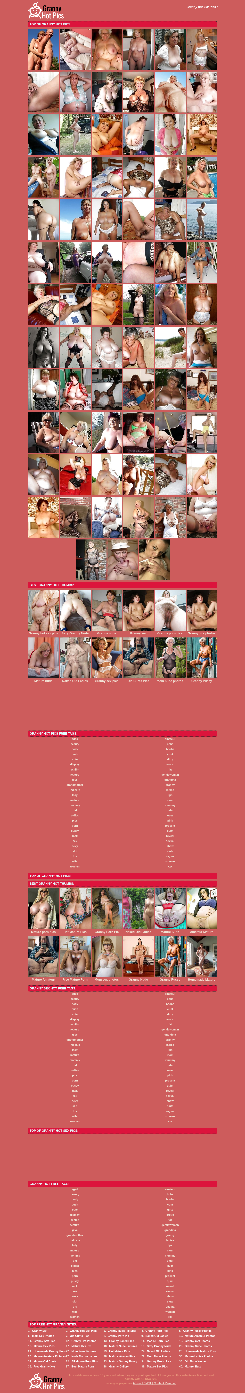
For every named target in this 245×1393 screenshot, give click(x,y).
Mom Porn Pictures (83, 1351)
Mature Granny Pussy (123, 1361)
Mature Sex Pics (44, 1346)
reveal (170, 835)
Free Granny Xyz (44, 1366)
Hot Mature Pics (119, 1351)
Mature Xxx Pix (81, 1346)
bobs (170, 744)
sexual (170, 841)
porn (75, 825)
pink (170, 820)
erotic (170, 764)
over (170, 815)
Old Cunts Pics (79, 1335)
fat (170, 769)
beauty (74, 744)
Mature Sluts (193, 1366)
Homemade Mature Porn (200, 1351)
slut (74, 851)
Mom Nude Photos (159, 1356)
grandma (170, 779)
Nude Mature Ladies (84, 1356)
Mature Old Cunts (45, 1361)
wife (74, 861)
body (75, 749)
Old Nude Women (196, 1361)
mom (170, 800)
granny (170, 784)
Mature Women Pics (122, 1356)
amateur (170, 739)
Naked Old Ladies (156, 1335)
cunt (170, 754)
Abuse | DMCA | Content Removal (154, 1383)
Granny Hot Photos (83, 1341)
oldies (75, 815)
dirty (170, 759)
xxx (170, 866)
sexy (75, 846)
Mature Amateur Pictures (50, 1356)
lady (75, 795)
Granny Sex (39, 1330)
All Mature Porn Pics (84, 1361)
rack (75, 835)
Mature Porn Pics (158, 1341)
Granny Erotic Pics (159, 1361)
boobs (170, 749)
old (75, 810)
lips (170, 795)
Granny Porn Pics (156, 1330)
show (170, 846)
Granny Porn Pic (118, 1335)
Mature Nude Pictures (123, 1346)
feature (74, 774)
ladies (170, 790)
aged (75, 739)
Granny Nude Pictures (122, 1330)
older (170, 810)
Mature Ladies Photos (199, 1356)
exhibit (74, 769)
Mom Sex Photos (43, 1335)
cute (75, 759)
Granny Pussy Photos (197, 1330)
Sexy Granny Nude (159, 1346)
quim (170, 830)
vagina (170, 856)
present (170, 825)
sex (75, 841)
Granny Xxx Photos (197, 1341)
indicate (75, 790)
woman (170, 861)
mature (74, 800)
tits (75, 856)
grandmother (75, 784)
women (74, 866)
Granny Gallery (119, 1366)
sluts (170, 851)
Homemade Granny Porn (50, 1351)
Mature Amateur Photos (200, 1335)
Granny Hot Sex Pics (83, 1330)
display (74, 764)
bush (75, 754)
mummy (170, 805)
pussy (75, 830)
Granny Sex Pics (44, 1341)
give (75, 779)
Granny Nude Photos (198, 1346)
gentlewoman (170, 774)
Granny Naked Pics (121, 1341)
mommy (75, 805)
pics (75, 820)
